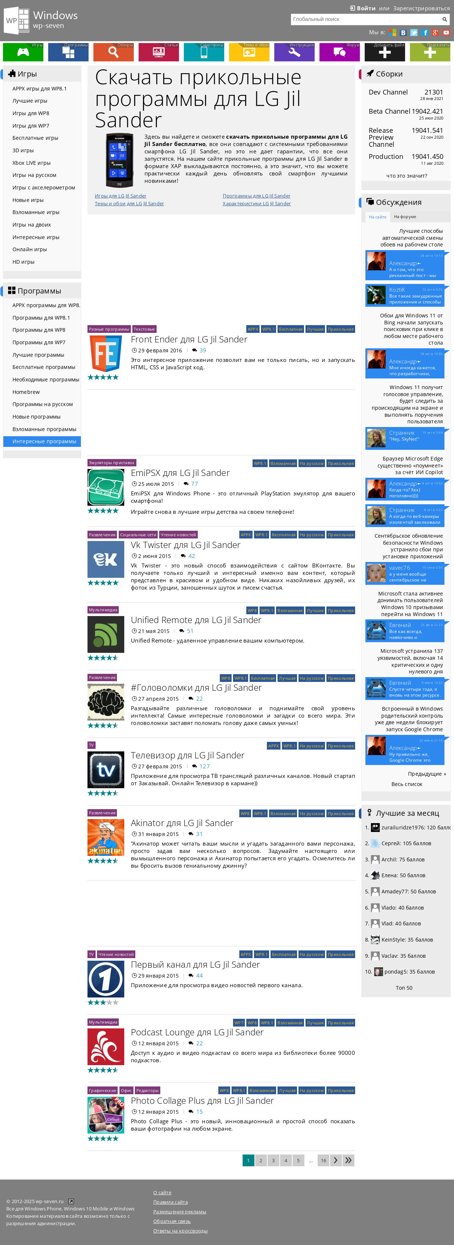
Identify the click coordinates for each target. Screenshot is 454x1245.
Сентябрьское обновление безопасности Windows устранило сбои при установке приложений (409, 546)
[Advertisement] (221, 269)
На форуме (405, 216)
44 (199, 975)
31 (199, 833)
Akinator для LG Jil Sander (182, 823)
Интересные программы (44, 441)
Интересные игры (36, 237)
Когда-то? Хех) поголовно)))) (404, 493)
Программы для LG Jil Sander (256, 195)
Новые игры (28, 199)
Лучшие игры (30, 100)
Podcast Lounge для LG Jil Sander (197, 1032)
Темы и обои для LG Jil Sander (129, 203)
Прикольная (341, 329)
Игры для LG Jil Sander (120, 195)
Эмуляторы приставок (112, 462)
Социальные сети (138, 534)
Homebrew (26, 391)
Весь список (407, 783)
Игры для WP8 (30, 113)
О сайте (162, 1192)
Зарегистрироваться (421, 8)
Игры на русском (34, 174)
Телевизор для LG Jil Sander (187, 755)
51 (190, 630)
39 (203, 350)
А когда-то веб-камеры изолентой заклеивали (414, 522)
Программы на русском (42, 404)
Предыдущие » (427, 773)
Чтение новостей (178, 534)
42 (192, 555)
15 (199, 1111)
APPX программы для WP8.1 (46, 305)
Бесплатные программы (43, 366)
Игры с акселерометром (43, 187)
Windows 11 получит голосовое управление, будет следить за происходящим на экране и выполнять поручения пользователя (407, 404)
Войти (362, 8)
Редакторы (147, 1090)
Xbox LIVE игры (31, 162)
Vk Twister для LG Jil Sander (186, 544)
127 (205, 766)
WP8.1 (268, 329)
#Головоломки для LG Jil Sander (196, 687)
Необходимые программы (45, 379)
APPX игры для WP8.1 (39, 88)
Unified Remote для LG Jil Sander (196, 619)
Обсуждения (393, 202)
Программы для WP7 (38, 342)
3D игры (23, 150)
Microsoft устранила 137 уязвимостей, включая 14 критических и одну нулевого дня (410, 661)
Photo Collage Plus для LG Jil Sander (202, 1100)
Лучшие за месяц (402, 813)
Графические (102, 1090)
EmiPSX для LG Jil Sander (180, 472)
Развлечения (102, 534)
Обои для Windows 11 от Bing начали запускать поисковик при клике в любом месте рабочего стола (411, 329)
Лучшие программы (38, 354)
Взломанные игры (36, 212)
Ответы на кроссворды (180, 1230)
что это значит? (406, 175)
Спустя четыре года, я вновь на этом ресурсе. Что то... (415, 695)
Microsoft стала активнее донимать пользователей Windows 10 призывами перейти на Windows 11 (410, 604)
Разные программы (109, 329)
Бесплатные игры (35, 137)
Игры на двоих (31, 224)
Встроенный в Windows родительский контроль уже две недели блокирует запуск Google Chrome (409, 719)
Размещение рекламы (179, 1211)
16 (323, 1160)
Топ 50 (404, 987)
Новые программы (36, 416)
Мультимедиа (103, 609)
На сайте (377, 217)
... (311, 1160)
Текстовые (144, 329)
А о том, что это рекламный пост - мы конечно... (412, 275)
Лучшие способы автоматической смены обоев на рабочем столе (411, 237)
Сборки (384, 74)
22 (199, 698)
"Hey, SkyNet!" (404, 439)
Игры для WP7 (30, 125)
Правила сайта (170, 1202)
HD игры (23, 261)
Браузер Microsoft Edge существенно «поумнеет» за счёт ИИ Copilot (410, 465)
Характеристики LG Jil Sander (257, 203)
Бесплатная (291, 329)
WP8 (252, 610)
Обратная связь (172, 1221)
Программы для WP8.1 (41, 317)
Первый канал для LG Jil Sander (195, 964)
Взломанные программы (44, 429)
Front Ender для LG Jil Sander (189, 339)
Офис (126, 1090)
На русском (311, 463)
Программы (34, 291)
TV (91, 745)
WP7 (239, 1022)
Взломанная (283, 463)
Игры (22, 74)
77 (194, 483)
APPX (253, 329)
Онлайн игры (29, 249)
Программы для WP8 (38, 329)
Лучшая (315, 329)
